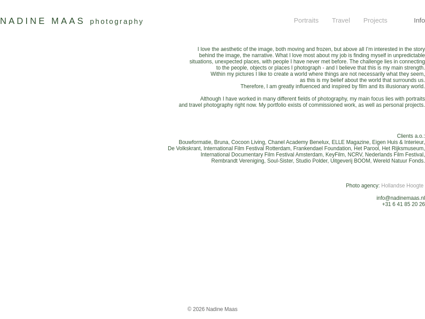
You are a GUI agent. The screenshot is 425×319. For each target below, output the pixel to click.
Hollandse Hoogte (403, 186)
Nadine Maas (222, 309)
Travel (341, 20)
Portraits (306, 20)
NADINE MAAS (72, 21)
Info (419, 20)
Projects (375, 20)
